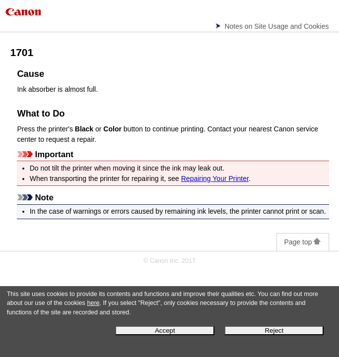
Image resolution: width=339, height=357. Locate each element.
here (93, 302)
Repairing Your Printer (215, 178)
